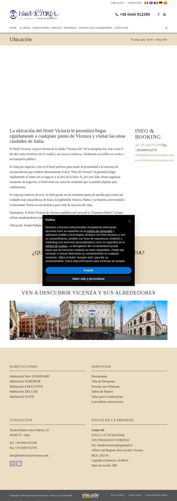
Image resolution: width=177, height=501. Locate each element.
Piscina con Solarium (105, 386)
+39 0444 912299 (135, 14)
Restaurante (99, 376)
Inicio (150, 39)
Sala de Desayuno (103, 381)
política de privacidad (99, 231)
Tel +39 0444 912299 (148, 145)
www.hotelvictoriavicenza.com (154, 160)
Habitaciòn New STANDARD (29, 376)
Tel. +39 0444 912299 (23, 442)
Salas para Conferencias (107, 396)
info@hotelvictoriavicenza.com (154, 155)
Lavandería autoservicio (107, 401)
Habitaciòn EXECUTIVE (26, 386)
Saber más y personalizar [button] (88, 278)
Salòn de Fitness (102, 391)
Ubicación (117, 3)
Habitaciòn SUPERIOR (25, 381)
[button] (130, 221)
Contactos (134, 3)
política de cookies (57, 246)
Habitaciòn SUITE (22, 396)
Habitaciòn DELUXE (24, 391)
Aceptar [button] (88, 270)
